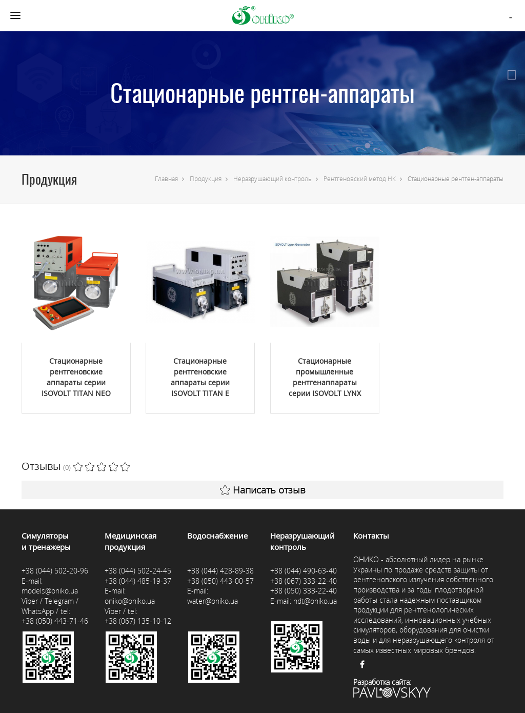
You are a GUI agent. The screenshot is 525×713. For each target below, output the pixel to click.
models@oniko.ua (50, 591)
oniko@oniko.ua (130, 601)
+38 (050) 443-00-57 (220, 581)
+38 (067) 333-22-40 (303, 581)
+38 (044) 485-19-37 (138, 581)
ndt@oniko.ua (315, 601)
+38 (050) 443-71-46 (55, 621)
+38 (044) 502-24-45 (138, 571)
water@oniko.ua (212, 601)
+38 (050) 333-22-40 (303, 591)
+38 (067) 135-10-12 (138, 621)
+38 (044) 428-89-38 (220, 571)
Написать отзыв (263, 490)
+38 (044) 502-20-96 (55, 571)
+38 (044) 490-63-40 (303, 571)
